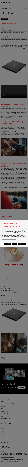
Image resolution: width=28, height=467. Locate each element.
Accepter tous (7, 243)
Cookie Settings (22, 243)
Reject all (14, 243)
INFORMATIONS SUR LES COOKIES (9, 239)
